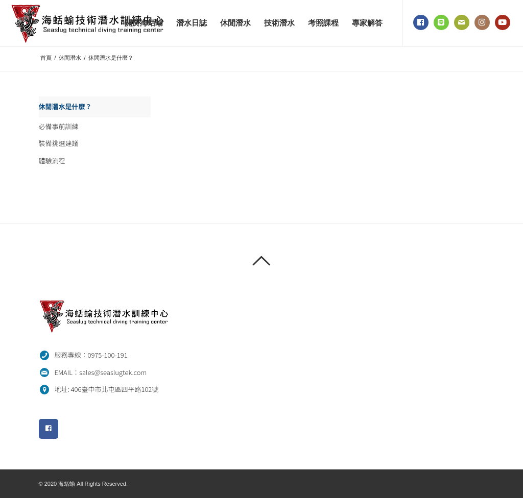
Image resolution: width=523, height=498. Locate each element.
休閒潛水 (70, 58)
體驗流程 (52, 160)
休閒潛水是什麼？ (65, 106)
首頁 (46, 58)
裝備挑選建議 (59, 143)
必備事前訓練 (59, 126)
